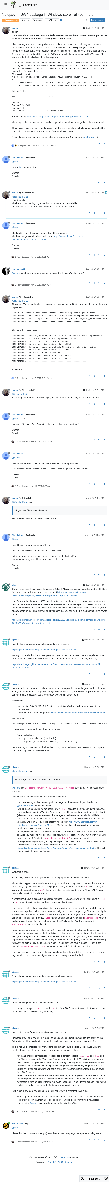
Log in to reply (97, 20)
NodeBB (52, 1162)
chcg (14, 585)
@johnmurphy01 (27, 390)
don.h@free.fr (89, 137)
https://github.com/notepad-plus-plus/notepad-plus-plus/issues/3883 (44, 649)
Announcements (10, 20)
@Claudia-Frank (20, 197)
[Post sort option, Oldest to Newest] (86, 20)
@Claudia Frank (27, 193)
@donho (30, 157)
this (21, 167)
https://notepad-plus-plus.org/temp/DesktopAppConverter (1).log (58, 116)
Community (30, 4)
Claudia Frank (18, 157)
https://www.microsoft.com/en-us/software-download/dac (77, 712)
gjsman (15, 640)
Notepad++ (64, 1157)
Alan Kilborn (17, 1123)
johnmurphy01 (18, 269)
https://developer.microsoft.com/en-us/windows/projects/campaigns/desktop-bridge (56, 848)
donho (15, 28)
